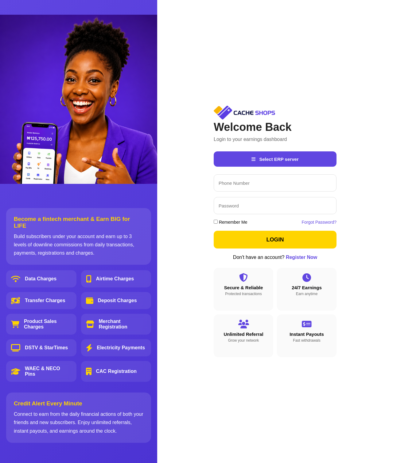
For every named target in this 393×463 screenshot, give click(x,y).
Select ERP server (274, 159)
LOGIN (275, 240)
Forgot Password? (319, 222)
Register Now (301, 257)
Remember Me (230, 222)
